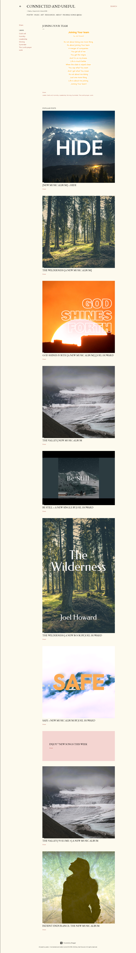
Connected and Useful (51, 6)
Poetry (30, 15)
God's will (22, 34)
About (59, 15)
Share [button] (21, 25)
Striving (22, 42)
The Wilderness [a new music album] (67, 270)
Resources (50, 15)
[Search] (113, 6)
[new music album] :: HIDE (59, 185)
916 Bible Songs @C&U (72, 15)
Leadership (23, 39)
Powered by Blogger (68, 943)
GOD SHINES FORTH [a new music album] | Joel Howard (78, 355)
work (21, 50)
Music (37, 15)
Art (42, 15)
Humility (22, 36)
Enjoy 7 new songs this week (68, 744)
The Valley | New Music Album (62, 440)
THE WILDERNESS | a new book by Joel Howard (72, 635)
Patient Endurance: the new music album (71, 925)
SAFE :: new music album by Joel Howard (68, 720)
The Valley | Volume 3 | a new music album (70, 840)
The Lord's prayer (25, 47)
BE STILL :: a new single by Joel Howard (67, 507)
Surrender (22, 45)
